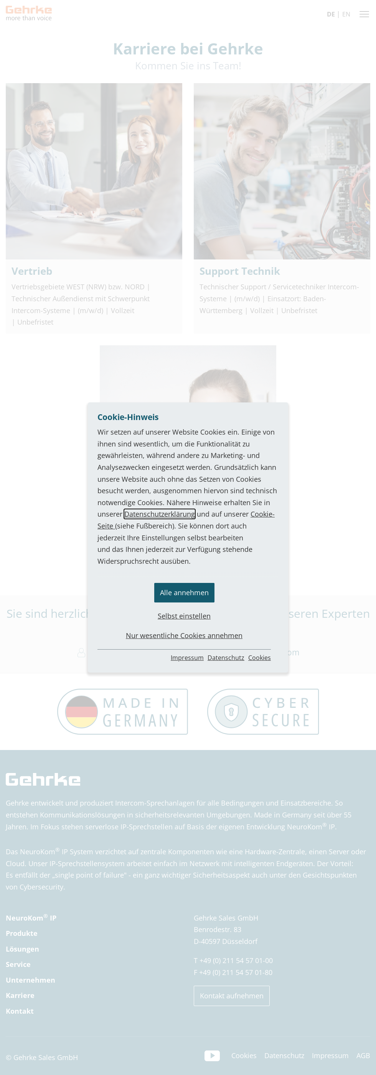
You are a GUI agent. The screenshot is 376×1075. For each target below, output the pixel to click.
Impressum (187, 657)
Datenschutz (226, 657)
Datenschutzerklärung (159, 514)
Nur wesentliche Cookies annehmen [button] (184, 635)
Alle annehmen (184, 592)
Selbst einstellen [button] (184, 615)
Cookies (259, 657)
